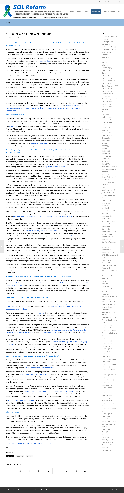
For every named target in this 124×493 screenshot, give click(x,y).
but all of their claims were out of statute (39, 368)
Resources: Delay (108, 296)
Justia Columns (107, 195)
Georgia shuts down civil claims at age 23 (35, 374)
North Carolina (107, 250)
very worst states (50, 332)
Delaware (35, 231)
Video (104, 432)
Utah (103, 427)
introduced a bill (39, 313)
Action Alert (106, 52)
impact (104, 286)
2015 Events (106, 39)
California (28, 231)
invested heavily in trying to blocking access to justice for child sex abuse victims (42, 216)
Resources (106, 276)
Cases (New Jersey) (109, 86)
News (104, 247)
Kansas (104, 198)
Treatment (105, 294)
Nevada (105, 229)
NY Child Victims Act (109, 255)
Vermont (105, 429)
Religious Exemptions (109, 270)
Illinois (104, 174)
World (104, 447)
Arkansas (105, 62)
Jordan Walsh (107, 192)
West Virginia (106, 442)
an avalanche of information (69, 236)
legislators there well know (55, 167)
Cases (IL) (105, 83)
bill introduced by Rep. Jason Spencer (21, 400)
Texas (104, 419)
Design (104, 146)
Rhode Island (106, 299)
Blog (8, 22)
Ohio (103, 258)
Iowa (103, 187)
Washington (106, 440)
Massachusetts (107, 211)
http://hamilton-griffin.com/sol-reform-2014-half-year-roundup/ (29, 443)
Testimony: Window (109, 408)
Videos (104, 434)
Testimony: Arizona (109, 330)
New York (21, 38)
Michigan (105, 213)
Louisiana (105, 203)
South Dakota (107, 307)
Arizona (104, 60)
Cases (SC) (105, 91)
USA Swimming (107, 424)
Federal (104, 148)
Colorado (105, 133)
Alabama (105, 55)
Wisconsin (105, 445)
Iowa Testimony (107, 190)
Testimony (105, 328)
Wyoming (105, 450)
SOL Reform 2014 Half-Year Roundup (28, 34)
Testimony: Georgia (109, 369)
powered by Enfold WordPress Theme (37, 490)
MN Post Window (108, 221)
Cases (104, 73)
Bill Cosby (105, 65)
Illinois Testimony (108, 177)
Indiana (104, 179)
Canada (105, 70)
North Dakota (107, 252)
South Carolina (107, 304)
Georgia (105, 156)
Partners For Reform (106, 2)
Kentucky (105, 200)
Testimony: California (109, 333)
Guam (104, 161)
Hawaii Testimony (108, 166)
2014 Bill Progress (108, 36)
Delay (104, 143)
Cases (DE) (105, 78)
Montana (105, 224)
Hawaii (42, 231)
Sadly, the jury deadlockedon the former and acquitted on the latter (49, 391)
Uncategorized (107, 421)
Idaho (104, 172)
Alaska (104, 57)
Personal (105, 268)
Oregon (104, 263)
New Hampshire (107, 231)
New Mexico (106, 237)
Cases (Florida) (107, 81)
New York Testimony (109, 242)
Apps (103, 278)
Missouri (105, 218)
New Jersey (106, 234)
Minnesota (53, 231)
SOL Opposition (107, 302)
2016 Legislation (107, 49)
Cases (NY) (105, 88)
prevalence (106, 289)
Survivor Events (107, 312)
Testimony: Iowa (108, 374)
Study (104, 291)
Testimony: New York (109, 388)
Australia (105, 185)
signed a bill (13, 126)
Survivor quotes (107, 317)
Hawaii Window (107, 169)
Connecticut (106, 135)
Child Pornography (108, 99)
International (106, 182)
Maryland (105, 208)
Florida (104, 153)
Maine (104, 205)
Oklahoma (105, 260)
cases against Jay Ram (38, 143)
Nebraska (105, 226)
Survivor (105, 309)
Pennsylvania (107, 265)
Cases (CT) (105, 75)
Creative (105, 138)
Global (104, 159)
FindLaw (105, 151)
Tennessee (106, 325)
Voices (104, 437)
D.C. (103, 315)
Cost (103, 281)
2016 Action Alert (108, 47)
